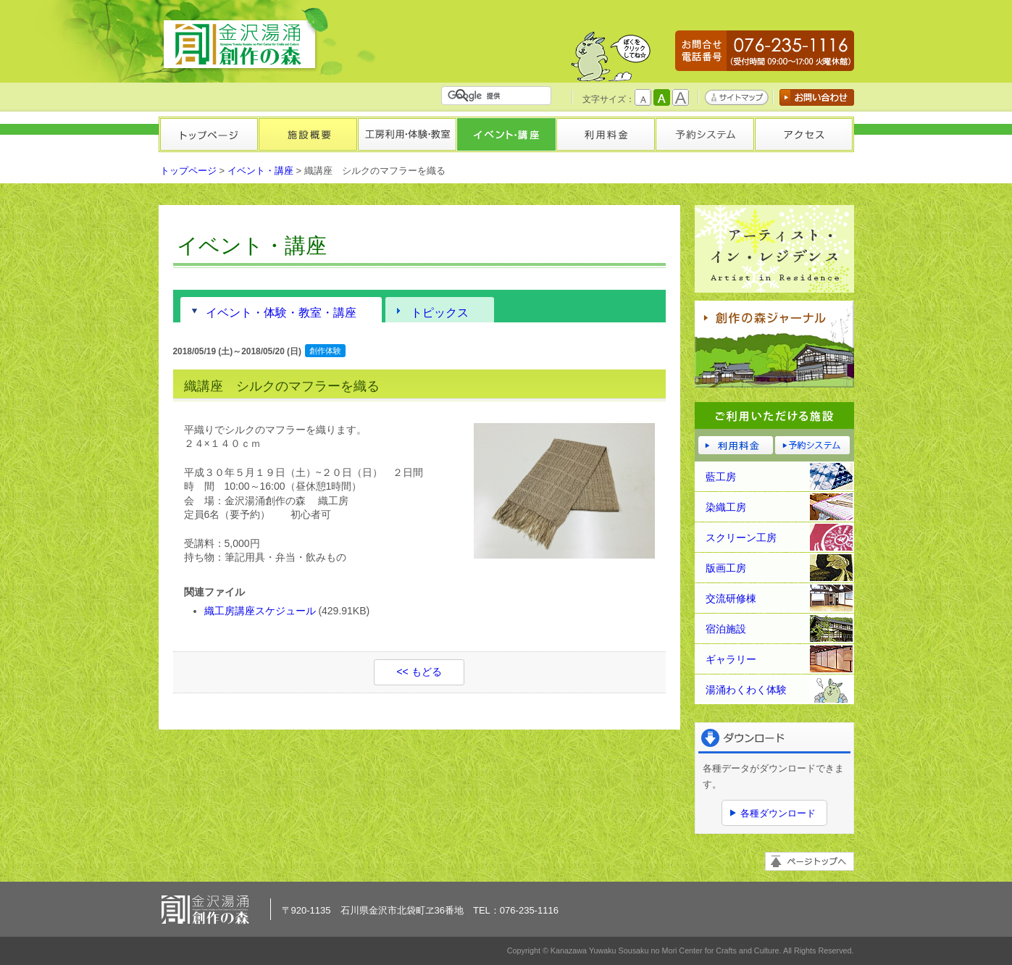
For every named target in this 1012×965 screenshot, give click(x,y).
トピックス (440, 312)
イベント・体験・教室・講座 (281, 312)
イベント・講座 (506, 134)
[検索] (499, 95)
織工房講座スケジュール (260, 611)
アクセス (803, 134)
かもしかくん (610, 56)
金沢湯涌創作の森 (245, 39)
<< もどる (418, 671)
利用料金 (605, 134)
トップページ (208, 134)
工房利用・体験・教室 (406, 134)
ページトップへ (809, 861)
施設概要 (307, 134)
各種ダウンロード (778, 813)
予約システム (704, 134)
